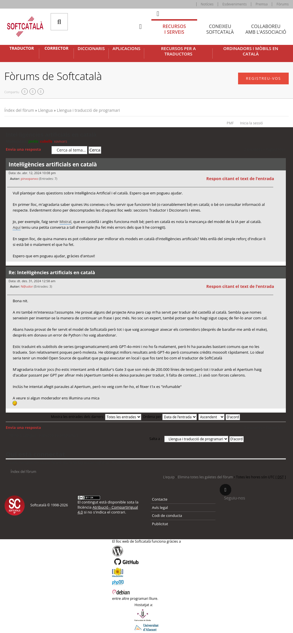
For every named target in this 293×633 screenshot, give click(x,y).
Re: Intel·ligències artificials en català (52, 272)
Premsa (262, 4)
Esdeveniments (234, 4)
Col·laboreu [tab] (266, 29)
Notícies (207, 4)
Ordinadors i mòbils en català (250, 51)
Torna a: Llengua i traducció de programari (43, 435)
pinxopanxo (29, 178)
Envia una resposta (27, 149)
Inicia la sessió (251, 123)
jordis (33, 141)
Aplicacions (126, 48)
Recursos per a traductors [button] (178, 51)
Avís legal (160, 507)
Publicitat (160, 523)
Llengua (45, 110)
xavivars (60, 141)
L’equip (169, 477)
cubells (46, 141)
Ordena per (170, 416)
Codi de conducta (167, 515)
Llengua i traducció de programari (88, 110)
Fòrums (282, 4)
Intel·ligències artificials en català (51, 135)
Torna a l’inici (281, 265)
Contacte (159, 499)
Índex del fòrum (19, 110)
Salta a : (155, 438)
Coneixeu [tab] (220, 29)
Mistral (66, 221)
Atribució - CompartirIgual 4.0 (108, 510)
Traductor (21, 48)
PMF (230, 123)
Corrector (56, 48)
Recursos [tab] (174, 29)
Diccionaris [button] (91, 48)
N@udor (27, 286)
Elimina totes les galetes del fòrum (205, 477)
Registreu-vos (263, 78)
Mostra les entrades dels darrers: (96, 416)
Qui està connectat (35, 454)
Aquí (16, 227)
